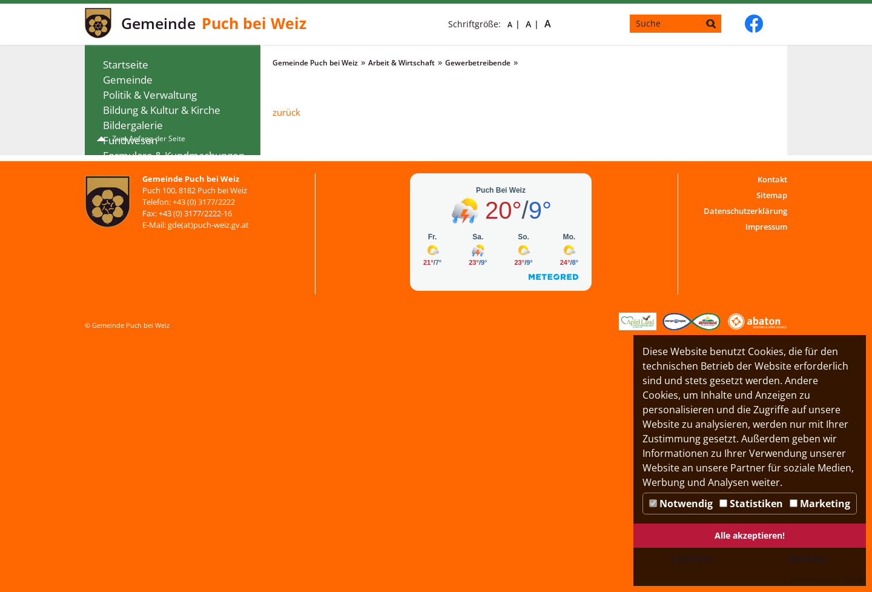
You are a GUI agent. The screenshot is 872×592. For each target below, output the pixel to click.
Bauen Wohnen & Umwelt (164, 201)
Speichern (691, 559)
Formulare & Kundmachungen (174, 155)
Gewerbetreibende (157, 231)
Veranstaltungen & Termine (168, 261)
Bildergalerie (133, 125)
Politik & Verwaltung (150, 95)
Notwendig (681, 503)
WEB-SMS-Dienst (142, 322)
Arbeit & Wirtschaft (148, 216)
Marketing (820, 503)
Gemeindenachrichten (155, 171)
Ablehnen (808, 559)
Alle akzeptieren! (750, 535)
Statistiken (751, 503)
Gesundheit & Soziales (155, 186)
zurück (286, 112)
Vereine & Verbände (150, 292)
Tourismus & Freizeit (151, 277)
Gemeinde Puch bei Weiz (315, 63)
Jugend (119, 307)
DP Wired (847, 578)
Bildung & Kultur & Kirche (161, 110)
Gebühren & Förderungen (164, 246)
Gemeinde (128, 80)
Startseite (125, 65)
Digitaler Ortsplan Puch (157, 337)
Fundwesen (130, 140)
